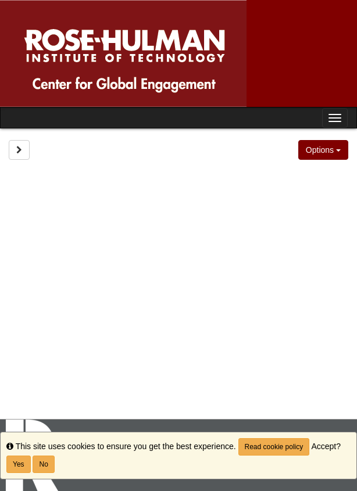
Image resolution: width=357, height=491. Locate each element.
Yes (18, 464)
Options (323, 150)
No (43, 464)
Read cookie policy (274, 447)
